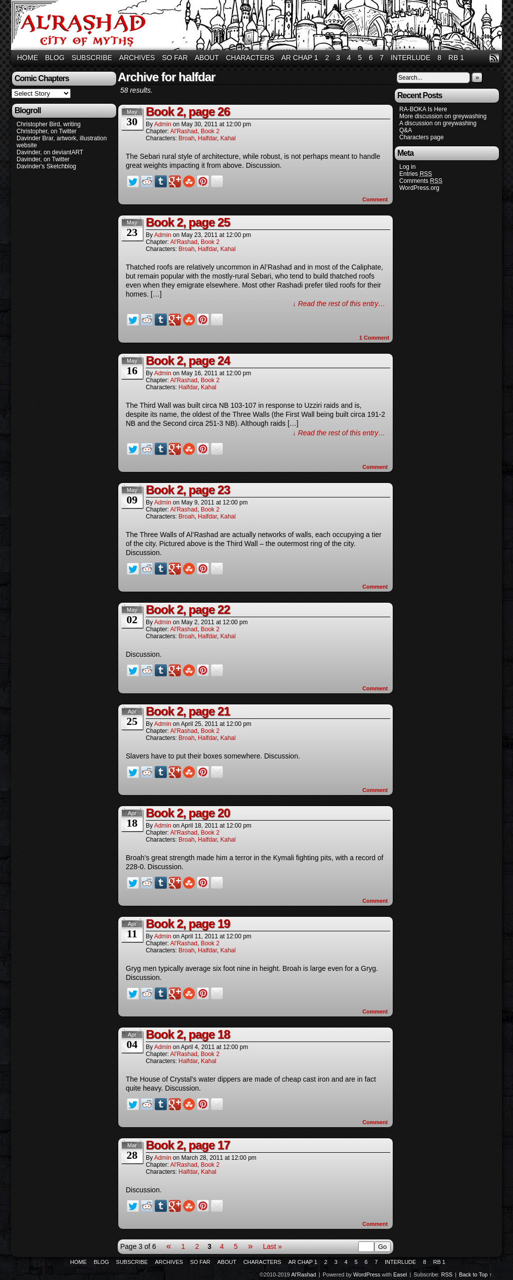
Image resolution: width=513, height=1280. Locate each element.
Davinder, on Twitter (43, 159)
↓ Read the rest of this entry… (339, 304)
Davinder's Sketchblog (46, 166)
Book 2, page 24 (188, 360)
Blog (55, 58)
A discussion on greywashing (437, 123)
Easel (400, 1274)
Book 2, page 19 (188, 923)
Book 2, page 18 (188, 1034)
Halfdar (207, 138)
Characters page (421, 137)
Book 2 (210, 131)
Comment (375, 199)
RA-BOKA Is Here (423, 109)
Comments (420, 181)
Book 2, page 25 (188, 222)
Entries (415, 174)
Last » (272, 1246)
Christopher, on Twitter (47, 131)
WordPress (366, 1274)
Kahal (228, 138)
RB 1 (456, 58)
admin (162, 124)
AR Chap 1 (299, 58)
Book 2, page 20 (188, 813)
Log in (407, 166)
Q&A (405, 130)
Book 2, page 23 (188, 489)
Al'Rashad (258, 26)
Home (27, 58)
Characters (250, 58)
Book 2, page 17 (188, 1145)
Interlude (410, 58)
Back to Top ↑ (475, 1274)
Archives (137, 58)
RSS (494, 58)
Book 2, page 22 (188, 609)
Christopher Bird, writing (49, 124)
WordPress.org (419, 187)
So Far (174, 58)
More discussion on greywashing (442, 116)
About (207, 58)
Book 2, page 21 (188, 711)
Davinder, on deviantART (50, 152)
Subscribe (92, 58)
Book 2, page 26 (188, 111)
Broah (186, 138)
